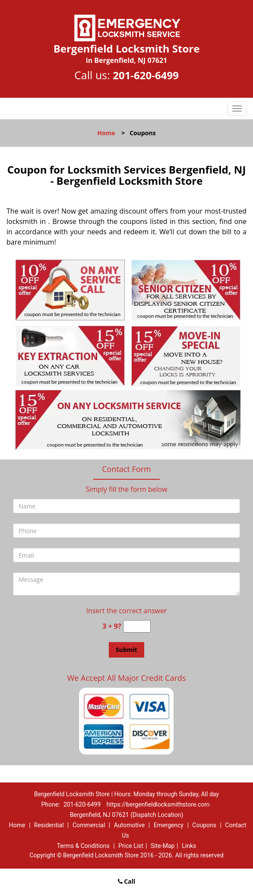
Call (127, 881)
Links (189, 845)
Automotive (129, 825)
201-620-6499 (146, 75)
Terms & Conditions (83, 845)
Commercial (89, 825)
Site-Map (162, 845)
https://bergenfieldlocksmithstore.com (158, 804)
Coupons (204, 825)
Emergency (168, 825)
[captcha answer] (137, 626)
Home (106, 133)
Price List (130, 845)
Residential (49, 825)
